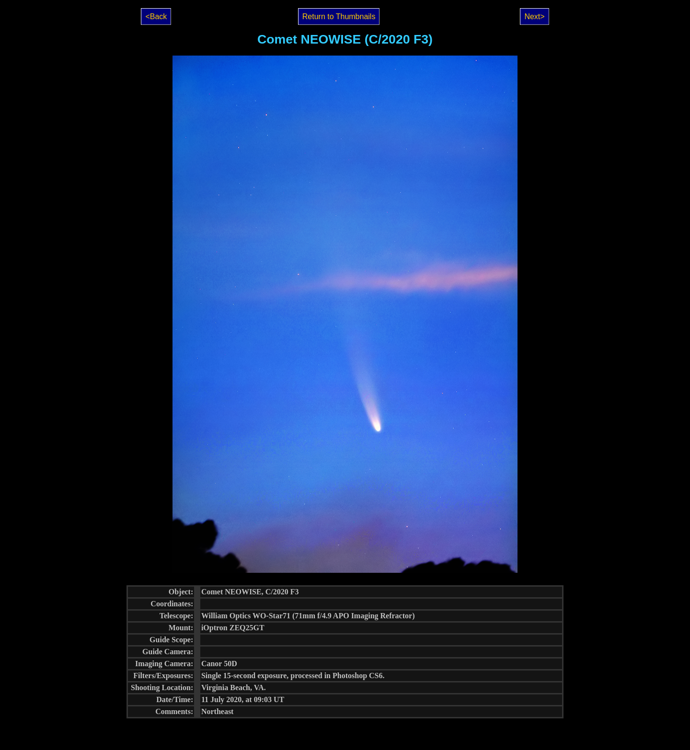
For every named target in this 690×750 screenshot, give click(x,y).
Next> (534, 16)
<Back (156, 16)
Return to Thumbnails (339, 16)
